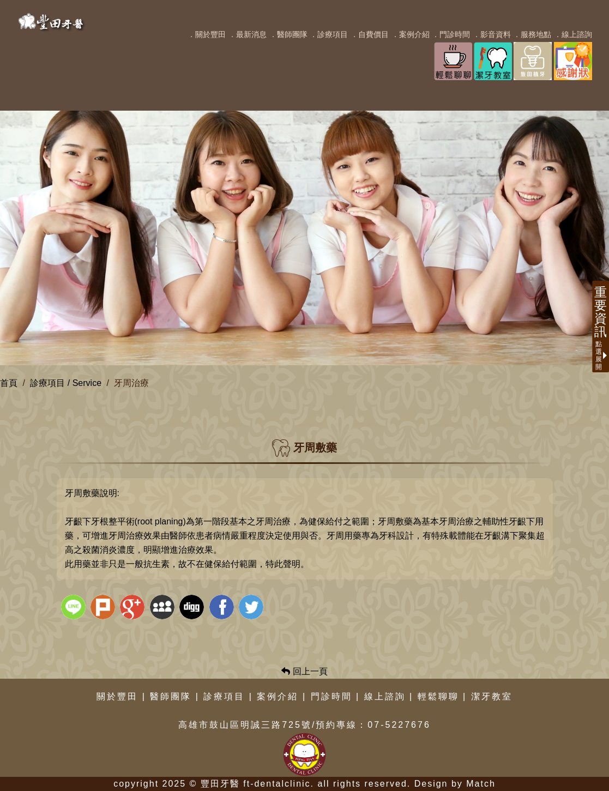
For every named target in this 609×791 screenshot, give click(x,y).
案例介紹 (277, 696)
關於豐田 (117, 696)
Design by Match (455, 783)
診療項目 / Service (65, 383)
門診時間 (331, 696)
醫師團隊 (170, 696)
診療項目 (224, 696)
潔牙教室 (491, 696)
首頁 (8, 383)
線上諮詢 (385, 696)
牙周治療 (131, 383)
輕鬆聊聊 (438, 696)
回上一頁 (304, 671)
